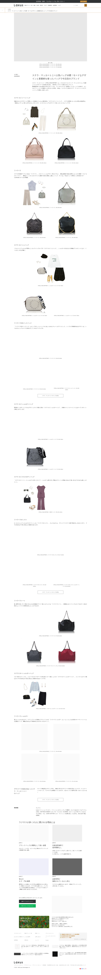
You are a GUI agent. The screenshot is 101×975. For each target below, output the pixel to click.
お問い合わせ (38, 936)
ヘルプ (59, 5)
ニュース (37, 940)
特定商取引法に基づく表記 (52, 965)
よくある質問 (27, 936)
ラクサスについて (17, 933)
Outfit (37, 5)
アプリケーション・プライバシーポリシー (33, 965)
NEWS (41, 5)
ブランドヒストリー (50, 933)
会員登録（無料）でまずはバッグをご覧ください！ (61, 1)
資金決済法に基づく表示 (64, 965)
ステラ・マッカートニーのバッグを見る (50, 395)
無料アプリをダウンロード (27, 901)
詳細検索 (50, 5)
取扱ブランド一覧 (28, 5)
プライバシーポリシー (18, 965)
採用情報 (16, 940)
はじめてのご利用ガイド (19, 936)
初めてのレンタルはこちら (27, 905)
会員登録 (55, 5)
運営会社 (26, 940)
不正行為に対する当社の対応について (78, 965)
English (47, 940)
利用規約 (44, 965)
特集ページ (37, 933)
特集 (34, 5)
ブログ (45, 5)
